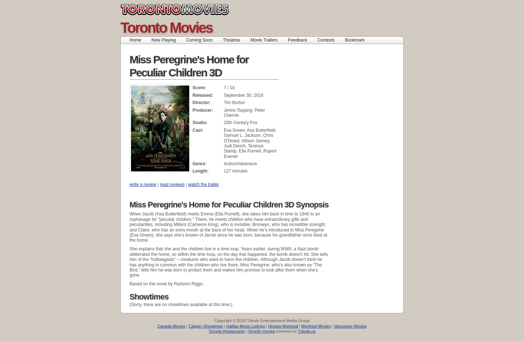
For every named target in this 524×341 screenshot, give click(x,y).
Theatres (231, 40)
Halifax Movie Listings (245, 326)
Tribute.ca (306, 331)
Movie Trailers (264, 40)
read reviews (172, 184)
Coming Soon (199, 40)
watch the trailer (203, 184)
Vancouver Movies (350, 326)
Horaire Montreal (283, 326)
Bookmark (357, 40)
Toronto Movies (191, 9)
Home (135, 40)
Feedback (297, 40)
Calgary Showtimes (205, 326)
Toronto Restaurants (227, 331)
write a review (143, 184)
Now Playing (163, 40)
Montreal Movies (316, 326)
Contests (325, 40)
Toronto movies (261, 331)
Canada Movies (171, 326)
